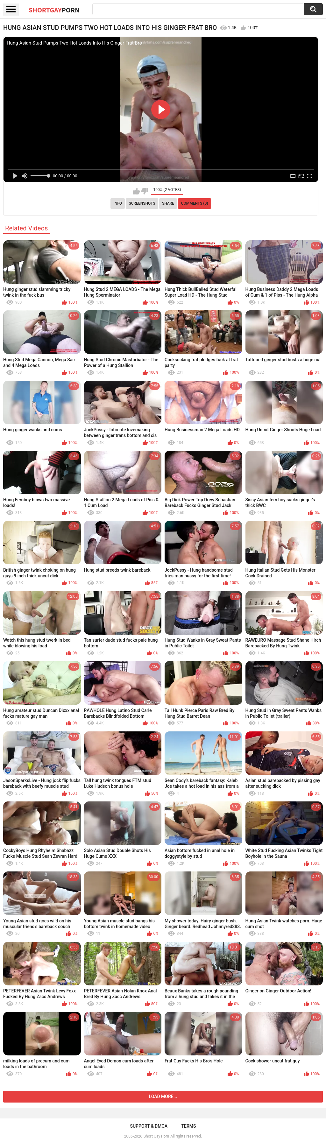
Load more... (163, 1096)
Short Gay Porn (156, 1136)
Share (168, 203)
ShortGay (54, 9)
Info (117, 203)
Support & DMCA (148, 1126)
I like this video (136, 191)
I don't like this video (144, 191)
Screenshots (142, 203)
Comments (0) (194, 203)
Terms (188, 1126)
